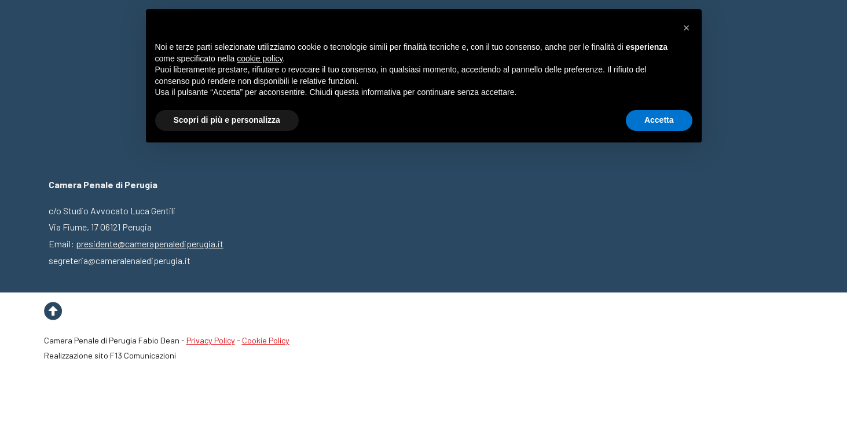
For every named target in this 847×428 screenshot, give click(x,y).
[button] (686, 28)
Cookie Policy (265, 340)
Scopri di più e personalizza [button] (227, 120)
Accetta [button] (659, 120)
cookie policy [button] (260, 58)
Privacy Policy (210, 340)
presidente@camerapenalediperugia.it (149, 243)
